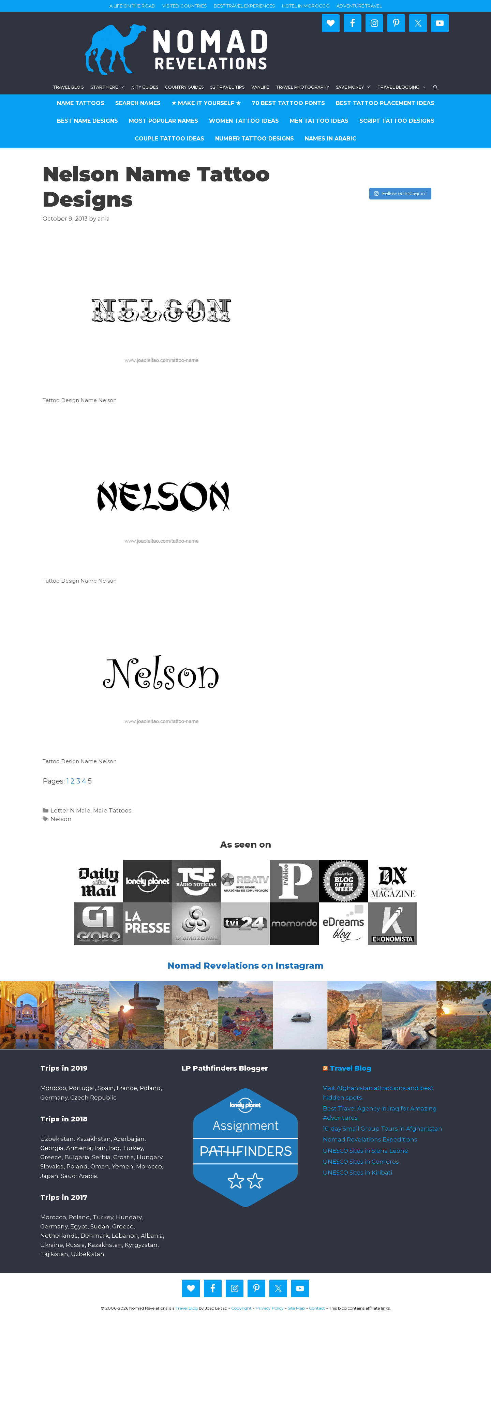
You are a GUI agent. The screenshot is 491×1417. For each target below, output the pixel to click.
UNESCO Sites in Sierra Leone (365, 1150)
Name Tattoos (80, 103)
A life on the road (132, 6)
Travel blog (68, 87)
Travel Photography (302, 87)
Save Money (355, 87)
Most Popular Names (163, 121)
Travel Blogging (403, 87)
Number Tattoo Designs (254, 138)
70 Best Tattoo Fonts (288, 103)
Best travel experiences (244, 6)
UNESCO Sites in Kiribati (357, 1172)
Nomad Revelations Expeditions (370, 1139)
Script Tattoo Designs (396, 121)
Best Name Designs (87, 121)
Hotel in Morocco (306, 6)
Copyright (241, 1308)
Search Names (138, 103)
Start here (109, 87)
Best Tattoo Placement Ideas (385, 103)
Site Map (296, 1308)
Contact (317, 1308)
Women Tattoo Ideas (244, 121)
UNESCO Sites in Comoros (361, 1161)
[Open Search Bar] (435, 87)
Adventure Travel (359, 6)
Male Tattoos (112, 810)
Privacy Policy (270, 1308)
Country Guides (184, 87)
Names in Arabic (330, 138)
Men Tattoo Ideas (319, 121)
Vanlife (260, 87)
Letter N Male (70, 810)
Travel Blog (350, 1068)
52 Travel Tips (227, 87)
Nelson (61, 819)
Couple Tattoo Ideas (169, 138)
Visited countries (184, 6)
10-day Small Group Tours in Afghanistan (382, 1128)
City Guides (145, 87)
